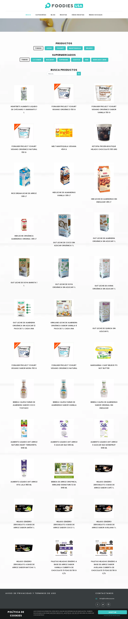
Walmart (50, 60)
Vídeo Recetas (78, 15)
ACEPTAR (112, 612)
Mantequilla (75, 48)
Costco (76, 60)
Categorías (41, 15)
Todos (38, 48)
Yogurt (60, 48)
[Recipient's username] (62, 73)
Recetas (63, 15)
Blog (53, 15)
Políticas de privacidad (112, 615)
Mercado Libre (99, 60)
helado (89, 48)
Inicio (28, 15)
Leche (49, 48)
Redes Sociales (95, 15)
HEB (86, 60)
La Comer (37, 60)
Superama (63, 60)
